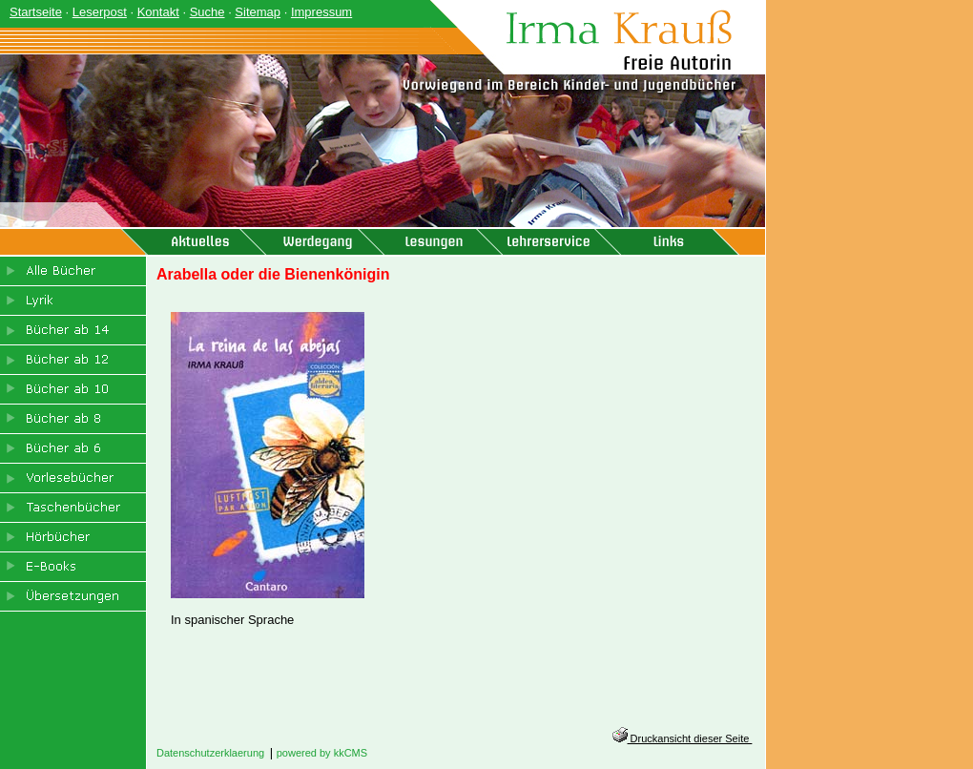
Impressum (321, 12)
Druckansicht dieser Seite (682, 738)
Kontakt (158, 12)
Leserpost (99, 12)
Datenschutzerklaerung (210, 753)
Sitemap (257, 12)
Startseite (36, 12)
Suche (207, 12)
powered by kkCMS (322, 753)
